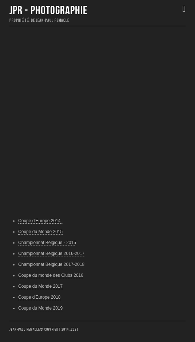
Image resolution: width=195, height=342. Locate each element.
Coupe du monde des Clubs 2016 (50, 275)
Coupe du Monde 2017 (40, 286)
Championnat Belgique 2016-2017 (51, 253)
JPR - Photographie (48, 11)
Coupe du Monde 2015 (40, 231)
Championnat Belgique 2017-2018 (51, 264)
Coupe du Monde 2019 (40, 308)
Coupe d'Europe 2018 (39, 297)
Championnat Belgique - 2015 (47, 242)
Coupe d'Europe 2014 (40, 220)
